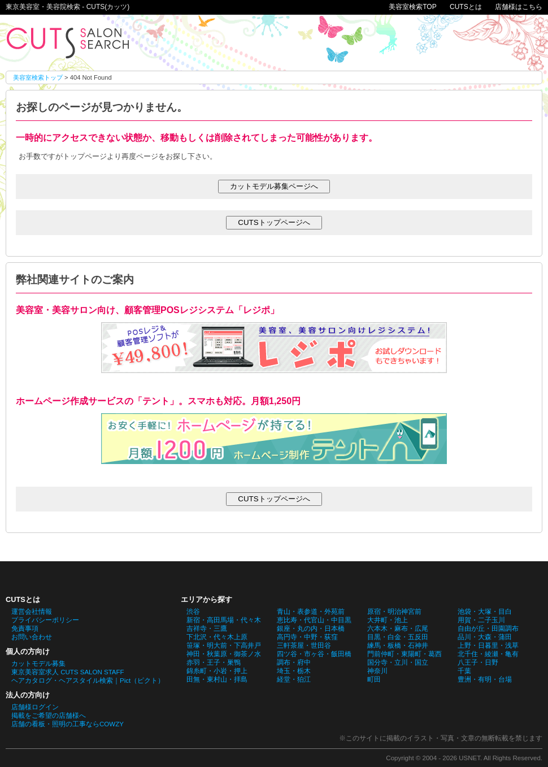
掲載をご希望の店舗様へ (48, 715)
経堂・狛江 (294, 679)
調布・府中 (294, 662)
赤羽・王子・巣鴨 (213, 662)
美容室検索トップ (38, 77)
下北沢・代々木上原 (216, 637)
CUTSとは (466, 7)
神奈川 (377, 671)
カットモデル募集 (38, 663)
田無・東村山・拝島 (216, 679)
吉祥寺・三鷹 (206, 628)
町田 (374, 679)
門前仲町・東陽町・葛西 (404, 654)
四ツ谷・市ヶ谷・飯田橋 (314, 654)
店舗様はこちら (518, 7)
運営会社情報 (31, 611)
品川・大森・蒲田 (485, 637)
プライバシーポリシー (45, 620)
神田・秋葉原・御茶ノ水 (223, 654)
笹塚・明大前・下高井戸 (223, 645)
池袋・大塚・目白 (485, 611)
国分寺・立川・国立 (397, 662)
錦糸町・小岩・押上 (216, 671)
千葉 (464, 671)
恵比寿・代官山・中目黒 (314, 620)
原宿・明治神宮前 (394, 611)
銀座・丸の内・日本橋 (311, 628)
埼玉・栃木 (294, 671)
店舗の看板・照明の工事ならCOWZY (67, 724)
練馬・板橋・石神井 (397, 645)
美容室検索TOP (412, 7)
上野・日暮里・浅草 (488, 645)
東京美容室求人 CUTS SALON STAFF (67, 672)
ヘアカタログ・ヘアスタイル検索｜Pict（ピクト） (87, 680)
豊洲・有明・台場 (485, 679)
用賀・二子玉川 (481, 620)
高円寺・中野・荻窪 (307, 637)
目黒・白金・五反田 (397, 637)
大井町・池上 (387, 620)
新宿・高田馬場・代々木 (223, 620)
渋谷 (193, 611)
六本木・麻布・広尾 (397, 628)
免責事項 (24, 628)
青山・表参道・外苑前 (311, 611)
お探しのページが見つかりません (68, 42)
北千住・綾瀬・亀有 (488, 654)
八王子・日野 (478, 662)
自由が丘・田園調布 (488, 628)
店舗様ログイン (35, 707)
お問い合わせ (31, 637)
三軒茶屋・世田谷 (304, 645)
